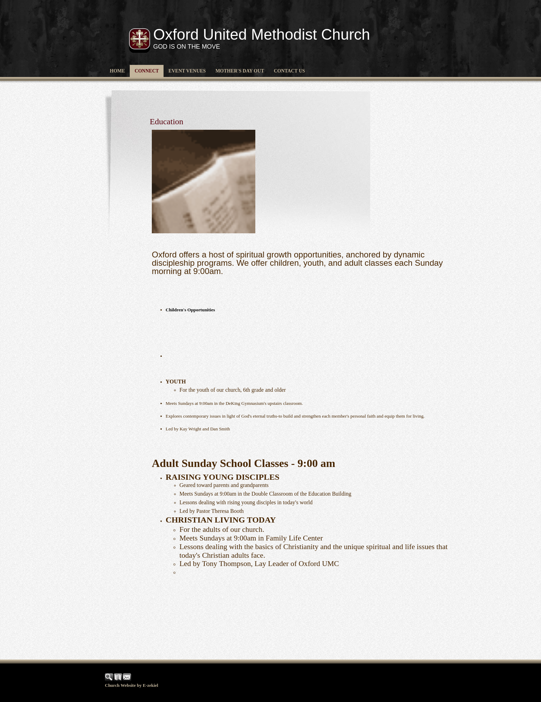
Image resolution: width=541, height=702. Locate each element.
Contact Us (289, 71)
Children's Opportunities (190, 309)
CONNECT (147, 71)
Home (117, 71)
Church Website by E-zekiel (131, 685)
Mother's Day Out (239, 71)
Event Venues (187, 71)
